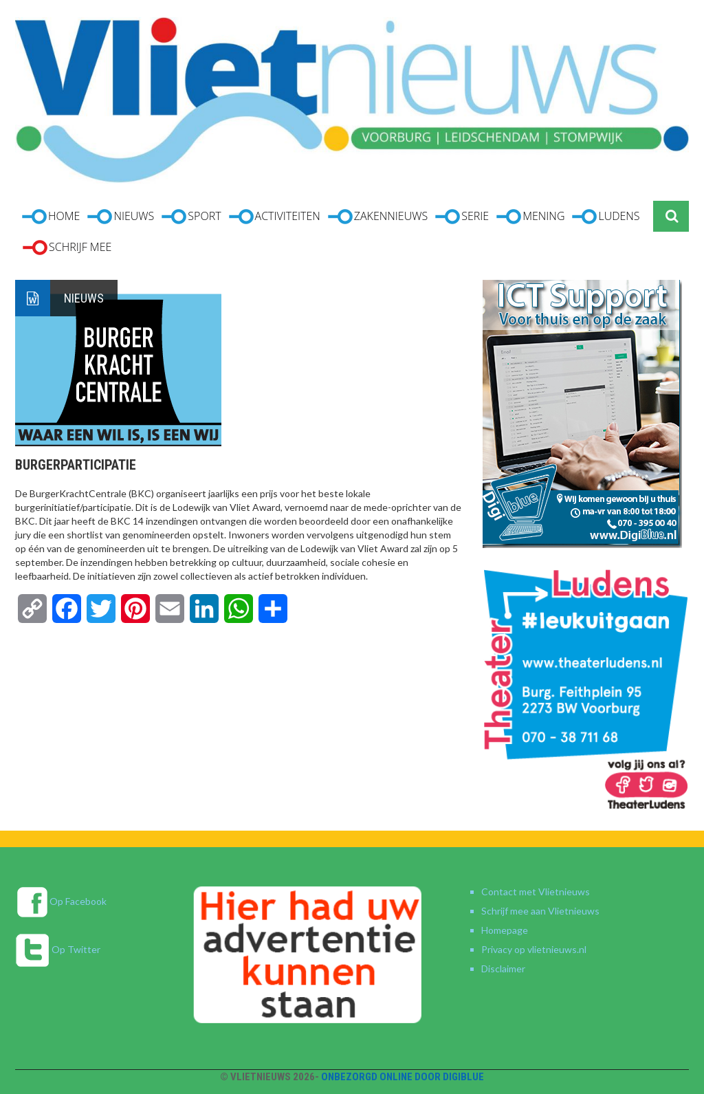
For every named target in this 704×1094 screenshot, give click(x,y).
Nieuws (84, 298)
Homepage (504, 930)
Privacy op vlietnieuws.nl (533, 949)
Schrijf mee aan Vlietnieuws (540, 911)
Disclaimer (503, 968)
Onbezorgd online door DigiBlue (402, 1077)
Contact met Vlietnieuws (535, 891)
